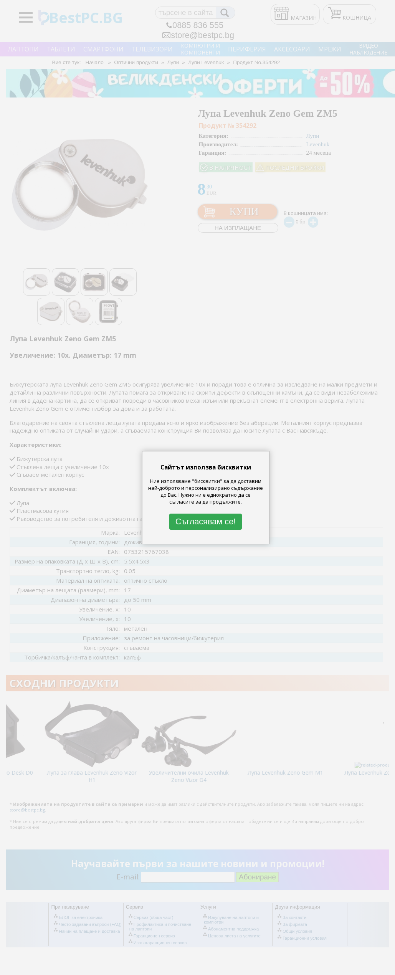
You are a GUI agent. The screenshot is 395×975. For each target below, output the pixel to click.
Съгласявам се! (205, 521)
